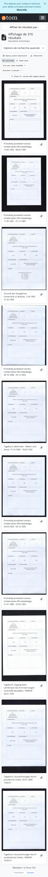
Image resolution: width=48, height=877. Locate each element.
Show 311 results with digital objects (28, 76)
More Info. (22, 9)
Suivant (30, 872)
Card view (8, 60)
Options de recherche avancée (22, 48)
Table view (22, 60)
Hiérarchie (36, 55)
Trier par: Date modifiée (13, 65)
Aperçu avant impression (15, 55)
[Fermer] (45, 3)
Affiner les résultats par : (24, 27)
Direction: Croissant (11, 70)
